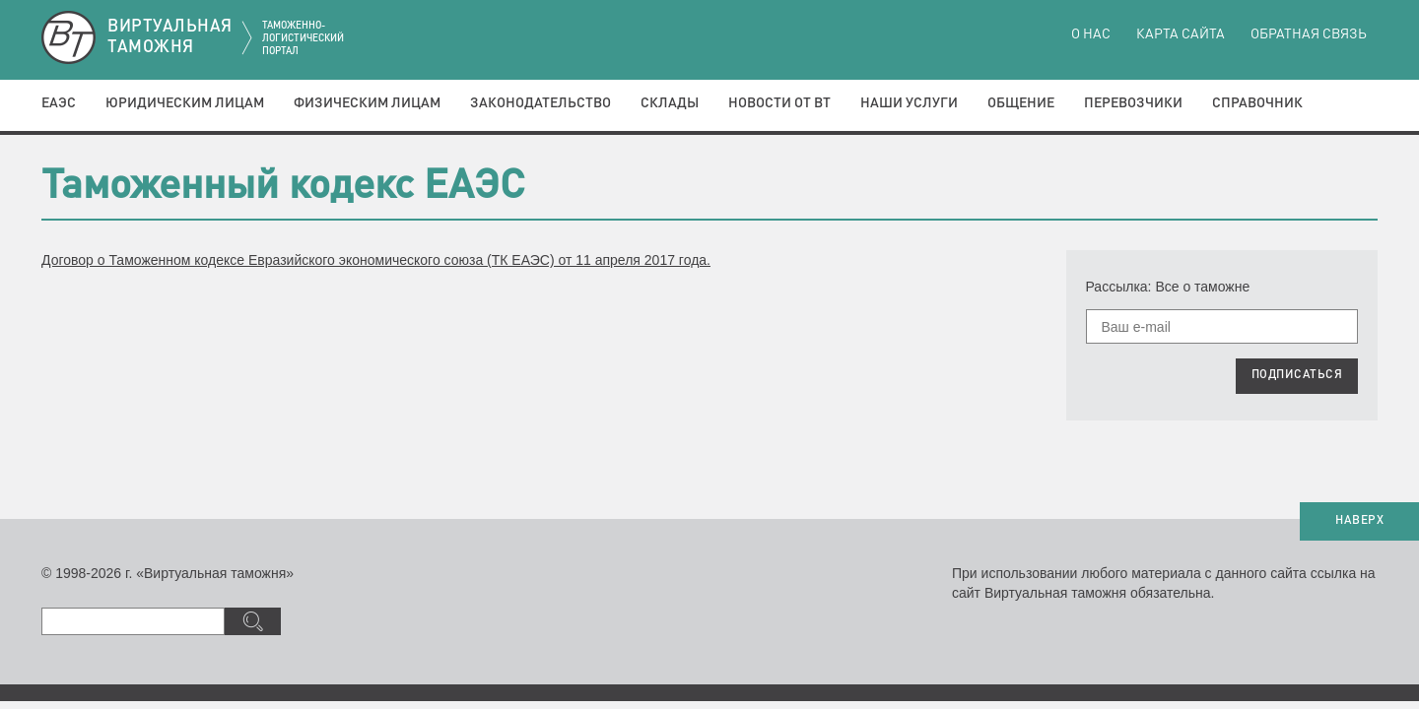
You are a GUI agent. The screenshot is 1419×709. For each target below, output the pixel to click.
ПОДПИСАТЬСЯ (1297, 375)
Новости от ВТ (779, 103)
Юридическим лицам (184, 103)
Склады (670, 103)
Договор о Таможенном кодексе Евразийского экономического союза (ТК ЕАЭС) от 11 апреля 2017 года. (375, 260)
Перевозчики (1133, 103)
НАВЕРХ (1359, 521)
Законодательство (540, 103)
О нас (1091, 34)
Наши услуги (909, 103)
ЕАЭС (58, 103)
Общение (1020, 103)
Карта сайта (1180, 34)
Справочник (1257, 103)
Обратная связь (1308, 34)
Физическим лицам (367, 103)
